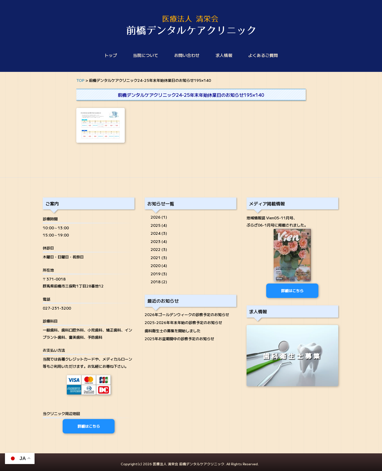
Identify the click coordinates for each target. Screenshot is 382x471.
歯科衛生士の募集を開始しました (173, 330)
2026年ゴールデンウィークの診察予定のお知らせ (187, 314)
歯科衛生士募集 (292, 356)
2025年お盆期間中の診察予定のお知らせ (179, 338)
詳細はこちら (89, 426)
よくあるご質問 (263, 55)
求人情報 (223, 55)
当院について (145, 55)
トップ (110, 55)
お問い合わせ (187, 55)
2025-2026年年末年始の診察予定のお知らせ (183, 322)
